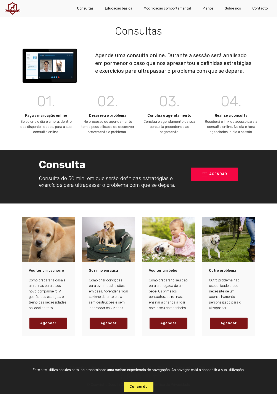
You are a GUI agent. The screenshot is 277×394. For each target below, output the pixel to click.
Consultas (85, 8)
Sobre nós (233, 8)
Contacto (260, 8)
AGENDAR (214, 174)
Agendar (48, 323)
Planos (208, 8)
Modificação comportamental (167, 8)
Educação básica (118, 8)
